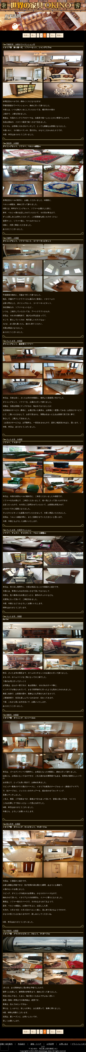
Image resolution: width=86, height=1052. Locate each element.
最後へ (59, 35)
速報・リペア (35, 1044)
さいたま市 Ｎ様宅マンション (18, 530)
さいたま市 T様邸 (14, 616)
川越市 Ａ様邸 (12, 238)
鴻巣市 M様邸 (12, 715)
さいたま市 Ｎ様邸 (14, 439)
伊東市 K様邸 (12, 931)
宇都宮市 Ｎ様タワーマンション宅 (20, 44)
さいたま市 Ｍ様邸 (14, 341)
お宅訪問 (50, 1044)
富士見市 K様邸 (13, 824)
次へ (53, 35)
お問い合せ (63, 1044)
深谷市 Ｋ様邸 (12, 143)
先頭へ (26, 35)
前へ (33, 35)
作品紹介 (21, 1044)
